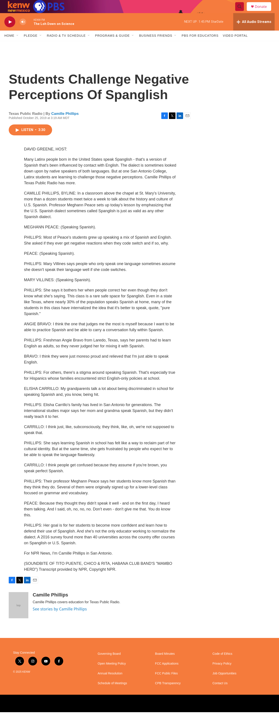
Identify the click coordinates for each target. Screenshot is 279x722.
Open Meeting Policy (112, 673)
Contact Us (220, 693)
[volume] (23, 32)
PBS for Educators (200, 45)
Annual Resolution (110, 683)
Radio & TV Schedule (66, 45)
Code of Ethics (222, 663)
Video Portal (235, 45)
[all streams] (254, 31)
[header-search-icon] (241, 11)
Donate (263, 11)
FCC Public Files (166, 683)
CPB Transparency (168, 693)
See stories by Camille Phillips (60, 618)
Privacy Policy (222, 673)
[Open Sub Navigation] (17, 45)
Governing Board (109, 663)
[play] (9, 31)
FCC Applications (166, 673)
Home (9, 45)
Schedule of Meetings (112, 693)
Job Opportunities (224, 683)
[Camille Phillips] (18, 615)
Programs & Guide (112, 45)
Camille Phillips (65, 123)
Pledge (30, 45)
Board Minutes (165, 663)
